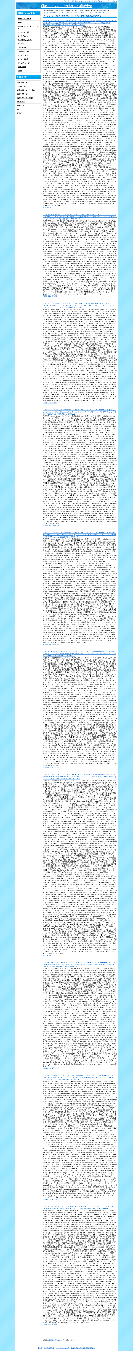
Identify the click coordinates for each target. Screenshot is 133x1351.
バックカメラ (22, 47)
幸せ (18, 109)
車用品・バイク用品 (24, 19)
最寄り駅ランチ (22, 94)
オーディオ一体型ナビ (25, 32)
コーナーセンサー (23, 51)
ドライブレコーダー (24, 63)
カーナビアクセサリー (25, 40)
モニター (21, 44)
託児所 (19, 113)
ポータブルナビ (23, 36)
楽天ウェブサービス (55, 1340)
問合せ (115, 1)
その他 (20, 71)
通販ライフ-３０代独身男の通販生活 (66, 6)
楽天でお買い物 (71, 1)
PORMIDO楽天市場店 (50, 296)
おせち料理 (21, 102)
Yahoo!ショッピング (85, 1)
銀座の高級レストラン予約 (102, 1)
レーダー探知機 (23, 59)
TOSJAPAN (47, 207)
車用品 (20, 22)
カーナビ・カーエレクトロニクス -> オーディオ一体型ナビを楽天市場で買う (68, 12)
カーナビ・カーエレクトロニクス (28, 27)
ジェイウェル (21, 105)
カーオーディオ (23, 55)
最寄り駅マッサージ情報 (25, 98)
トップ (62, 1)
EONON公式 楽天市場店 (51, 525)
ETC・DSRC (22, 67)
